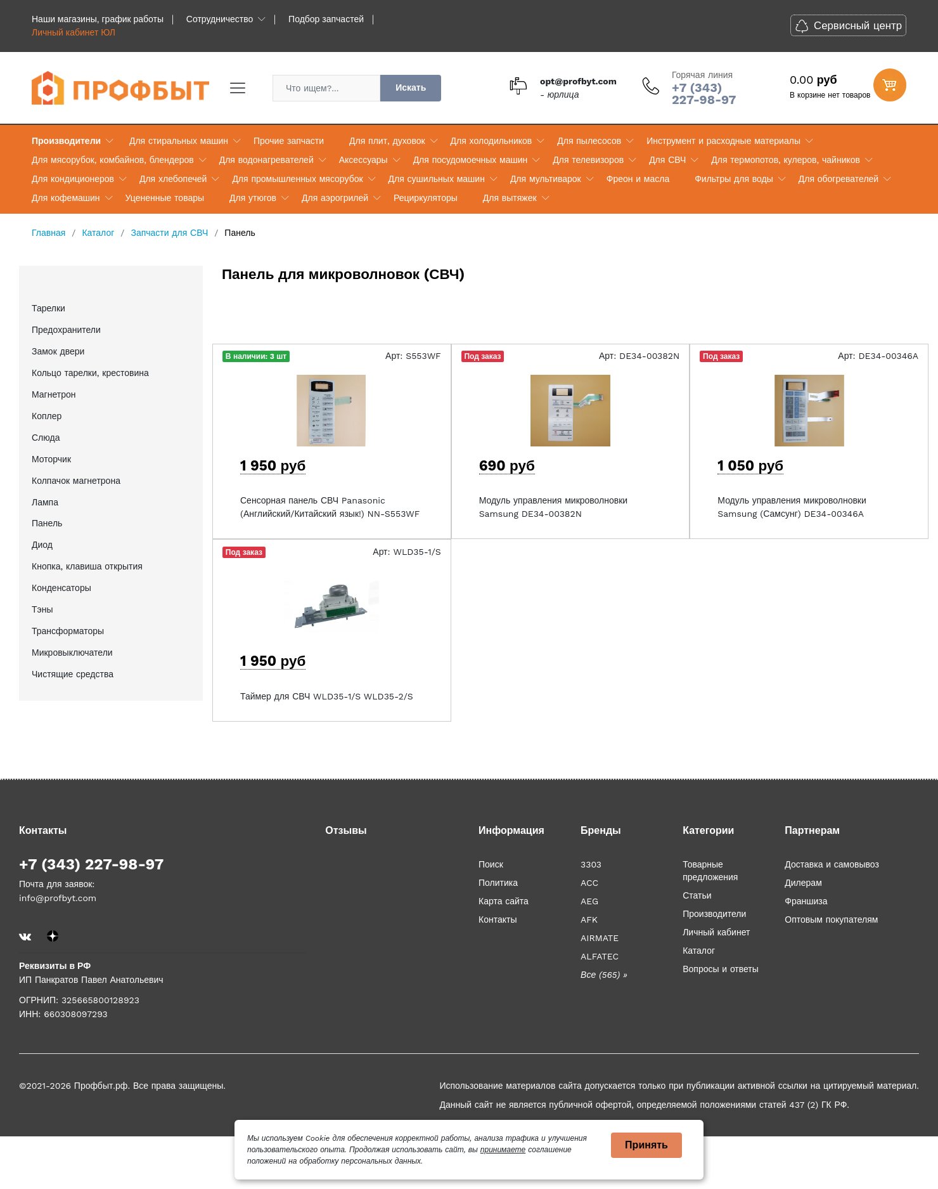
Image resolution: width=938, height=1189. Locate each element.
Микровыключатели (72, 652)
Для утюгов (252, 198)
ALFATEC (600, 956)
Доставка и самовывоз (832, 864)
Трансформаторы (68, 631)
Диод (42, 545)
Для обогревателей (838, 179)
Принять (646, 1145)
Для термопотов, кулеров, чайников (785, 160)
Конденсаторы (61, 588)
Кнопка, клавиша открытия (87, 566)
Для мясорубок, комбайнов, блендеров (113, 160)
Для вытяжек (510, 198)
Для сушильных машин (437, 179)
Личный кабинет (716, 932)
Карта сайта (504, 901)
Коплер (46, 416)
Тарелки (48, 308)
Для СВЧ (667, 160)
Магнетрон (53, 394)
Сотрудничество (219, 19)
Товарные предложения (710, 870)
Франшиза (806, 901)
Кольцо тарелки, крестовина (90, 373)
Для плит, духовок (387, 141)
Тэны (42, 609)
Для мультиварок (545, 179)
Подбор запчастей (326, 19)
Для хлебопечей (173, 179)
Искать (410, 87)
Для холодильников (491, 141)
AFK (589, 919)
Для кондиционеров (73, 179)
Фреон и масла (638, 179)
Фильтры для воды (734, 179)
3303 (591, 864)
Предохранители (66, 330)
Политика (498, 883)
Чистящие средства (72, 674)
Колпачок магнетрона (76, 481)
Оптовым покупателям (831, 919)
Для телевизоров (588, 160)
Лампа (45, 502)
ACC (589, 883)
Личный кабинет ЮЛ (73, 32)
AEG (589, 901)
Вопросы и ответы (721, 969)
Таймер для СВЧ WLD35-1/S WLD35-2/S (326, 696)
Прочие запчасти (289, 141)
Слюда (46, 437)
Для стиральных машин (178, 141)
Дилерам (803, 883)
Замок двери (58, 351)
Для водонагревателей (266, 160)
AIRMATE (600, 938)
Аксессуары (363, 160)
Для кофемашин (66, 198)
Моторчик (51, 459)
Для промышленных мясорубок (297, 179)
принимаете (502, 1149)
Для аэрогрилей (335, 198)
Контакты (498, 919)
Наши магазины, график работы (98, 19)
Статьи (697, 895)
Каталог (699, 950)
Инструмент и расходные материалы (723, 141)
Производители (66, 141)
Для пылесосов (589, 141)
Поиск (491, 864)
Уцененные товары (164, 198)
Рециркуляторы (426, 198)
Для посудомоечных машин (470, 160)
